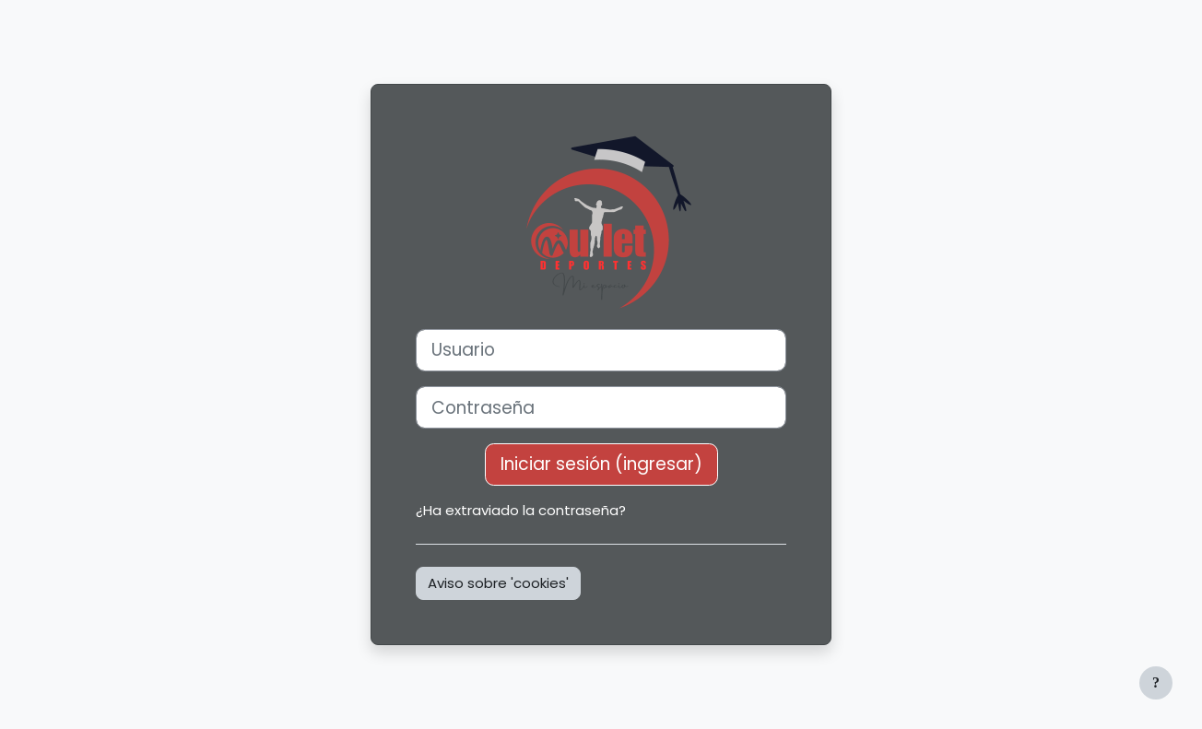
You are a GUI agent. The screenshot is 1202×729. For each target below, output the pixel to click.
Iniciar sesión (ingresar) (601, 464)
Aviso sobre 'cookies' (498, 583)
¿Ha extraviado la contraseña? (521, 510)
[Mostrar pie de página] (1156, 683)
